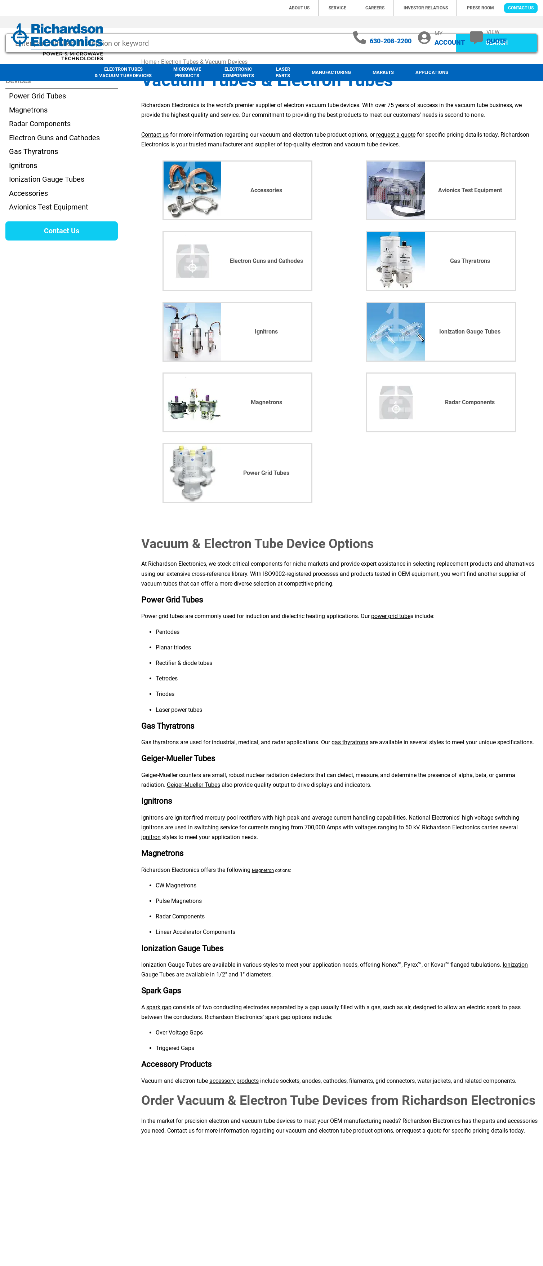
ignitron (151, 884)
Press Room (480, 7)
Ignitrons (23, 212)
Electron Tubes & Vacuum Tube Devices (123, 72)
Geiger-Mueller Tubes (193, 832)
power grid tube (390, 663)
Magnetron (263, 917)
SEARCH (497, 90)
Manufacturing (331, 72)
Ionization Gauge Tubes (46, 226)
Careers (374, 7)
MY (450, 38)
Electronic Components (238, 72)
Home (148, 109)
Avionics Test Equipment (48, 254)
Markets (383, 72)
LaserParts (283, 72)
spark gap (159, 1054)
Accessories (28, 240)
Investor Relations (426, 7)
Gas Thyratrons (33, 198)
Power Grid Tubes (37, 143)
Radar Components (40, 171)
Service (337, 7)
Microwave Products (187, 72)
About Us (299, 7)
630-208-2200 (390, 41)
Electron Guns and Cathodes (54, 185)
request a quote (395, 181)
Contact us (155, 181)
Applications (431, 72)
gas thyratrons (349, 789)
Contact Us (521, 7)
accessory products (234, 1128)
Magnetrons (28, 157)
